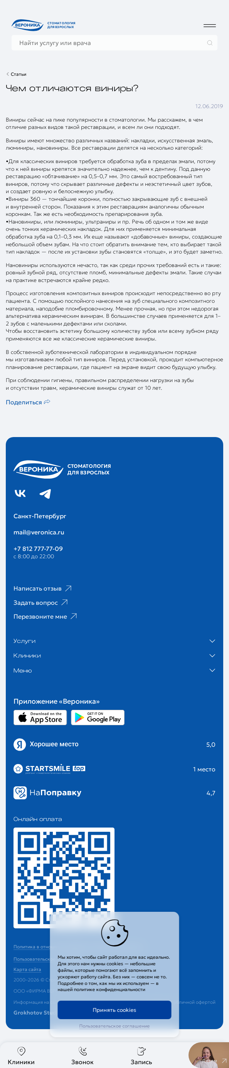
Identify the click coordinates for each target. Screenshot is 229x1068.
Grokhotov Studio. (38, 1012)
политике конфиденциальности (109, 989)
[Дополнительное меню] (209, 25)
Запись (141, 1056)
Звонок (82, 1056)
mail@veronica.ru (38, 532)
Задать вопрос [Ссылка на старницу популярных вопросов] (41, 602)
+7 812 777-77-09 (38, 548)
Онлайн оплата (37, 819)
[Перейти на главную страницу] (44, 25)
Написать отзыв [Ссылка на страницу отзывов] (43, 589)
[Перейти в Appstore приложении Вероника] (40, 717)
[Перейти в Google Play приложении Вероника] (98, 717)
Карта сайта (27, 969)
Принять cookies (114, 1009)
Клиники (21, 1056)
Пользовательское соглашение (114, 1026)
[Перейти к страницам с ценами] (63, 878)
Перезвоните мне (46, 616)
